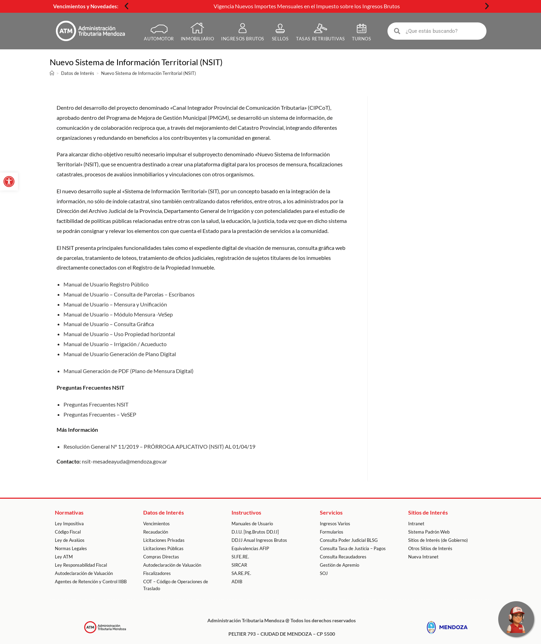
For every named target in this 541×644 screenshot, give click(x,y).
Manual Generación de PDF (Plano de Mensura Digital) (128, 370)
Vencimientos (156, 523)
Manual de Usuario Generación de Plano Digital (119, 353)
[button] (126, 6)
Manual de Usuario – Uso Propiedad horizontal (119, 334)
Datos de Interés (163, 512)
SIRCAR (239, 565)
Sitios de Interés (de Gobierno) (438, 540)
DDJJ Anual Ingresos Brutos (259, 540)
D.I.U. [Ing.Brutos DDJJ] (255, 532)
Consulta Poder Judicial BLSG (349, 540)
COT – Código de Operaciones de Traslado (175, 585)
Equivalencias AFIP (250, 548)
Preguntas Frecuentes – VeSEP (99, 414)
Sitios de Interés (428, 512)
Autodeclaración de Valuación (84, 573)
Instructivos (246, 512)
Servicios (331, 512)
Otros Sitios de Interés (430, 548)
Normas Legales (71, 548)
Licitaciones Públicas (163, 548)
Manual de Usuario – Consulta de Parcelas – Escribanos (129, 294)
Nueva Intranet (423, 556)
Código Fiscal (68, 532)
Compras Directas (161, 556)
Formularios (331, 532)
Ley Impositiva (69, 523)
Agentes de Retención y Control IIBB (91, 581)
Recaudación (155, 532)
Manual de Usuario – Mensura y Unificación (115, 304)
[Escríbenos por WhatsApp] (516, 619)
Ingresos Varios (335, 523)
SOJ (324, 573)
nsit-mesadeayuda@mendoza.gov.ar (124, 461)
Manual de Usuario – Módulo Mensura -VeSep (118, 314)
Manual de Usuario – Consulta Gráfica (108, 324)
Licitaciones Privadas (164, 540)
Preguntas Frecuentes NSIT (95, 404)
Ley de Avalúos (70, 540)
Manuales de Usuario (252, 523)
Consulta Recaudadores (343, 556)
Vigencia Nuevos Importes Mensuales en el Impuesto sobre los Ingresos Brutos (307, 6)
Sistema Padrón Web (429, 532)
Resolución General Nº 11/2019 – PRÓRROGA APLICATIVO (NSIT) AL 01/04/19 (159, 446)
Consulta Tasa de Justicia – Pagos (353, 548)
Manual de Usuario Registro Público (106, 284)
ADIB (237, 581)
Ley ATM (64, 556)
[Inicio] (52, 73)
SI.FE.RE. (240, 556)
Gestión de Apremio (339, 565)
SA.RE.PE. (241, 573)
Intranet (416, 523)
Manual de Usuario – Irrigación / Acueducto (115, 343)
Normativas (69, 512)
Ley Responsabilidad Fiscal (81, 565)
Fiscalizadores (157, 573)
